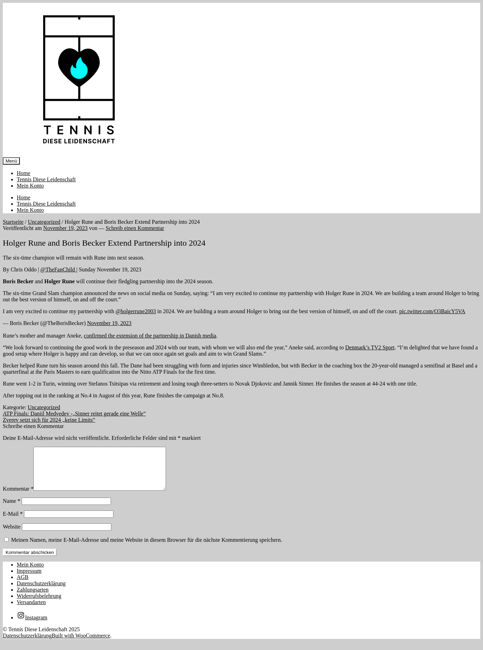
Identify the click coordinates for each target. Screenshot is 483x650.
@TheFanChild (58, 269)
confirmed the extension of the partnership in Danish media (150, 336)
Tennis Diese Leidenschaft (46, 179)
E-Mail (13, 522)
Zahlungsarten (33, 598)
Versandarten (31, 610)
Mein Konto (30, 186)
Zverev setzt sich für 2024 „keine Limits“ (49, 420)
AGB (23, 585)
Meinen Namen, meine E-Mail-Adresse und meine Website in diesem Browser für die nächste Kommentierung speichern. (146, 548)
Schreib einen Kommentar (135, 228)
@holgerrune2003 (136, 311)
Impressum (29, 579)
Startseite (13, 222)
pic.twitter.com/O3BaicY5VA (432, 311)
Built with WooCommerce (81, 644)
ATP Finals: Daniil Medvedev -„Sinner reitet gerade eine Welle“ (74, 414)
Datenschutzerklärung (41, 592)
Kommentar (18, 497)
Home (23, 173)
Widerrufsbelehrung (39, 604)
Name (11, 509)
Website (12, 535)
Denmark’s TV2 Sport (370, 347)
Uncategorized (44, 222)
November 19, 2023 (109, 323)
